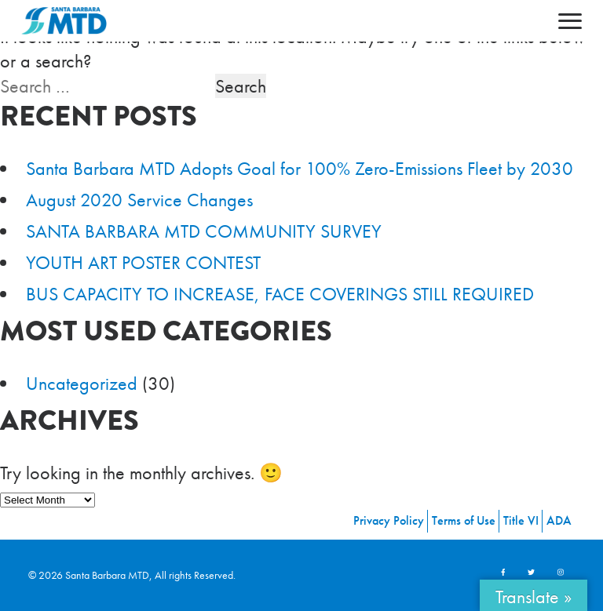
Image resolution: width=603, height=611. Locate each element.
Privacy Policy (388, 520)
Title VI (521, 520)
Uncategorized (81, 383)
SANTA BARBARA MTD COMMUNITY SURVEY (204, 231)
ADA (559, 520)
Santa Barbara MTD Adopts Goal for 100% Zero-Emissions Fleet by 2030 (299, 168)
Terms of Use (463, 520)
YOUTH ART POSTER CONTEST (143, 262)
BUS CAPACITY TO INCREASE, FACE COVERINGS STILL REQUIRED (280, 294)
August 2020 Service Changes (139, 199)
